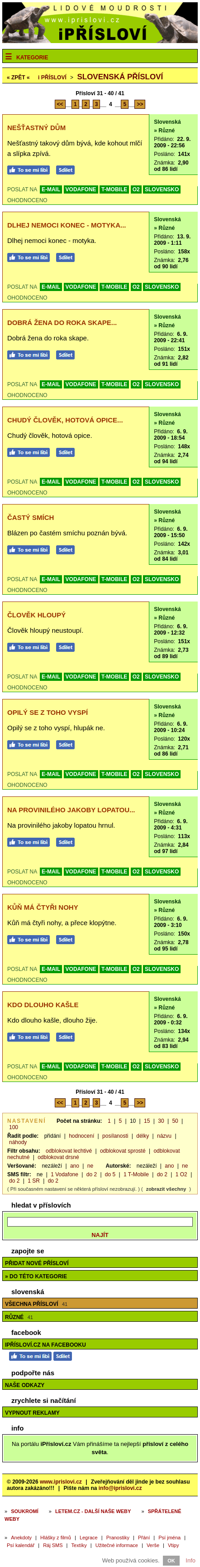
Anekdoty (21, 1537)
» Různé (164, 130)
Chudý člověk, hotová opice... (65, 420)
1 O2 (181, 1174)
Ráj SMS (52, 1545)
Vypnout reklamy (32, 1413)
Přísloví (52, 77)
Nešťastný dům (36, 127)
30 (161, 1121)
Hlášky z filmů (55, 1537)
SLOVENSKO (162, 189)
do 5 (110, 1174)
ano (74, 1166)
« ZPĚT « (18, 77)
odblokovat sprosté (123, 1151)
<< (60, 104)
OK (171, 1560)
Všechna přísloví (36, 1304)
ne (90, 1166)
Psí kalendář (20, 1545)
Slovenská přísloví (120, 77)
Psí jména (169, 1537)
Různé (19, 1317)
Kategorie (32, 57)
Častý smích (30, 517)
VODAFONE (81, 189)
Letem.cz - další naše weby (93, 1511)
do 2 (91, 1174)
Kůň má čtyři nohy (42, 907)
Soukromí (24, 1511)
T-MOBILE (114, 189)
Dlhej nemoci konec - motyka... (66, 225)
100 (13, 1127)
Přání (144, 1537)
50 (175, 1121)
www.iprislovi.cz (61, 1482)
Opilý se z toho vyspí (47, 712)
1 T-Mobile (136, 1174)
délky (142, 1136)
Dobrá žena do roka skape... (62, 322)
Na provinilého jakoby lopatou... (71, 810)
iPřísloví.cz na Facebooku (45, 1345)
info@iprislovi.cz (120, 1488)
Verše (153, 1545)
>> (140, 104)
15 (147, 1121)
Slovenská (167, 122)
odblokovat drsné (58, 1157)
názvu (164, 1136)
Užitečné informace (116, 1545)
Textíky (79, 1545)
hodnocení (81, 1136)
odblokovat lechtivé (69, 1151)
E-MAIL (51, 189)
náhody (18, 1142)
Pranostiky (117, 1537)
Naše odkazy (24, 1385)
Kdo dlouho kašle (43, 1005)
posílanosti (115, 1136)
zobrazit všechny (166, 1189)
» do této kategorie (36, 1276)
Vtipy (173, 1545)
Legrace (89, 1537)
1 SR (34, 1181)
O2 (136, 189)
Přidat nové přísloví (36, 1263)
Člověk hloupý (36, 615)
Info (190, 1560)
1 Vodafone (64, 1174)
